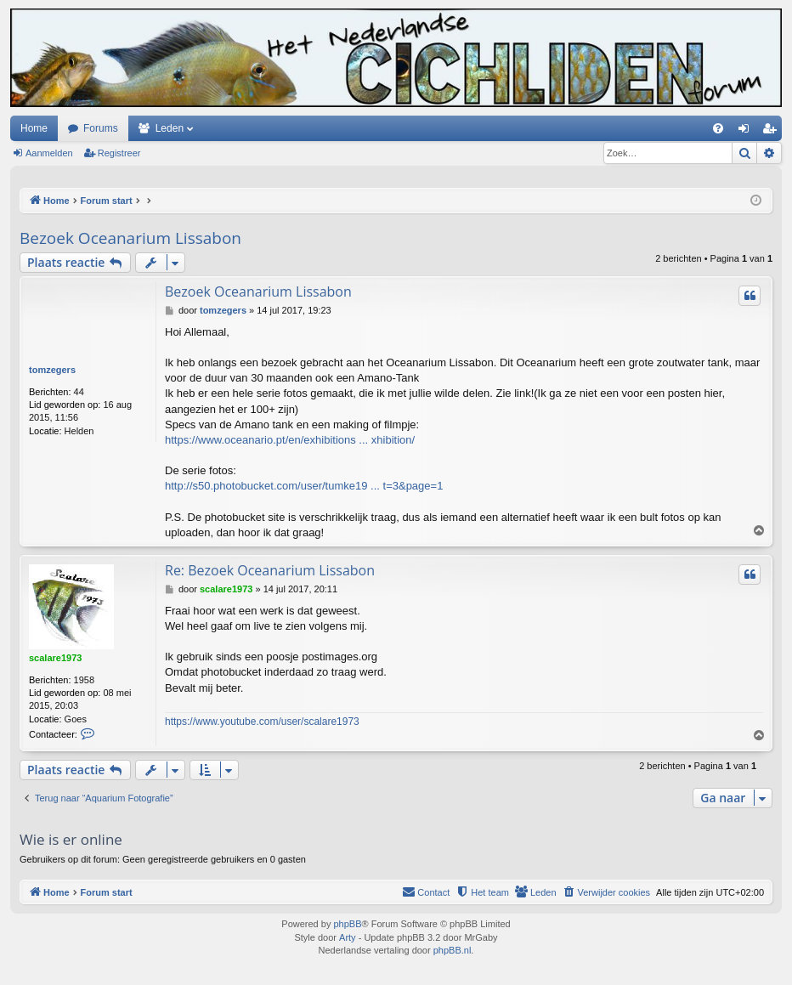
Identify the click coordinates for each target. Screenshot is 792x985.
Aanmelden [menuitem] (747, 131)
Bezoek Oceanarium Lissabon (130, 238)
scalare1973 (55, 658)
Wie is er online (71, 839)
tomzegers (52, 370)
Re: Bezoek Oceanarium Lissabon (270, 570)
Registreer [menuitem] (773, 131)
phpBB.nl (452, 950)
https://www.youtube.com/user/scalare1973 (262, 721)
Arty (347, 937)
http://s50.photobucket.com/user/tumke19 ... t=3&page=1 (304, 485)
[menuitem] (718, 128)
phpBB (347, 924)
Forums (100, 128)
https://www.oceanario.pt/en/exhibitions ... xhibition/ (290, 439)
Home (34, 128)
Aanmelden (49, 153)
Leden (170, 128)
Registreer (119, 153)
